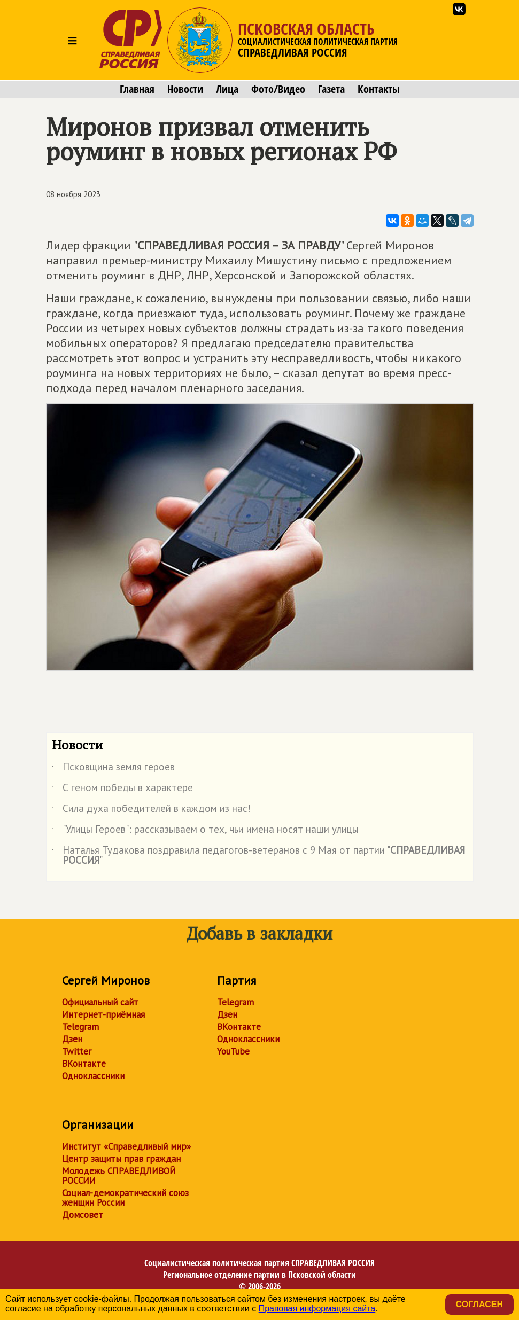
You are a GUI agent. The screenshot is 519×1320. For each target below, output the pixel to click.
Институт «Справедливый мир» (126, 1146)
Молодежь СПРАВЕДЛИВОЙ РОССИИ (119, 1175)
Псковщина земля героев (113, 769)
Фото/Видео (278, 89)
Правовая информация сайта (317, 1308)
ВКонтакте (84, 1063)
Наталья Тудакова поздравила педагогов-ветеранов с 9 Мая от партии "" (258, 855)
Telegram (80, 1027)
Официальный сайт (100, 1002)
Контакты (379, 89)
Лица (227, 89)
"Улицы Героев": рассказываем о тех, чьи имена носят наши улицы (205, 831)
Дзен (72, 1039)
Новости (185, 89)
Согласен (479, 1304)
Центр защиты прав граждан (121, 1158)
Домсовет (82, 1215)
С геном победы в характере (122, 789)
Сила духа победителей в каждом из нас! (151, 810)
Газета (331, 89)
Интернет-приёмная (103, 1014)
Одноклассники (93, 1076)
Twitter (76, 1051)
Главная (137, 89)
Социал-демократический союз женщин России (125, 1197)
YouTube (233, 1051)
